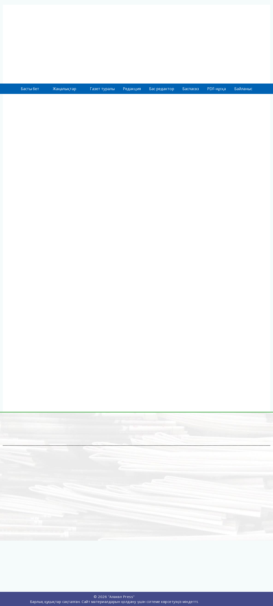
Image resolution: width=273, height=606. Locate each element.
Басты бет (30, 88)
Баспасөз (190, 88)
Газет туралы (102, 88)
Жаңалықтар (64, 88)
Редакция (132, 88)
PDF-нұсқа (216, 88)
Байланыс (243, 88)
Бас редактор (161, 88)
